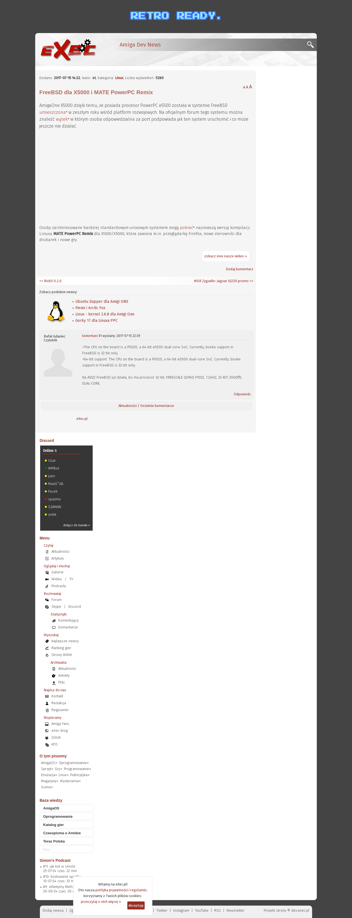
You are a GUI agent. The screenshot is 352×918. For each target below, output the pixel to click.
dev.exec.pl (300, 910)
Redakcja (58, 703)
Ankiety (64, 675)
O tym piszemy (53, 756)
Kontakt (57, 696)
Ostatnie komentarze (157, 406)
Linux (119, 78)
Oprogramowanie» (74, 763)
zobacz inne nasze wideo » (225, 256)
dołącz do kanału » (76, 525)
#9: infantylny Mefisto (60, 887)
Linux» (63, 775)
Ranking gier (61, 648)
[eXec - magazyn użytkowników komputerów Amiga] (68, 49)
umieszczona (52, 112)
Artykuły (57, 558)
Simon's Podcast (55, 860)
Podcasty (58, 586)
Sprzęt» (47, 769)
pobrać (186, 227)
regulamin (138, 890)
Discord (47, 440)
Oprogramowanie (58, 816)
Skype (56, 606)
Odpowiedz (242, 394)
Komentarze (68, 627)
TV (71, 579)
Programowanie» (77, 769)
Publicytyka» (79, 775)
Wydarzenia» (70, 781)
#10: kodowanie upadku (62, 876)
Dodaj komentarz (239, 269)
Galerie (57, 572)
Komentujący (68, 620)
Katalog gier (53, 825)
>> (251, 281)
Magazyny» (49, 781)
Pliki (61, 682)
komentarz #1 (92, 336)
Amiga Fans (60, 724)
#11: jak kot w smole (59, 866)
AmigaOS (51, 808)
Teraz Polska (54, 841)
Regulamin (59, 710)
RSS (217, 910)
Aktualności (128, 406)
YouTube (201, 910)
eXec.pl (82, 419)
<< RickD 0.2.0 (50, 281)
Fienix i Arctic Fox (90, 308)
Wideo (56, 579)
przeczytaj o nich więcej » (101, 902)
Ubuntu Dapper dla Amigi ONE (101, 301)
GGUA (56, 737)
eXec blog (59, 730)
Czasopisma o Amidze (62, 833)
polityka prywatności (111, 890)
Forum (56, 600)
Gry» (58, 769)
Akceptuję (136, 905)
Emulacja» (49, 775)
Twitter (161, 910)
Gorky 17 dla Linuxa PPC (96, 320)
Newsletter (235, 910)
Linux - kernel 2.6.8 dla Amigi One (104, 314)
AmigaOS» (49, 763)
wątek (62, 119)
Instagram (181, 910)
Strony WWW (61, 655)
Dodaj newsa (53, 910)
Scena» (47, 787)
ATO (54, 744)
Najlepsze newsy (65, 641)
